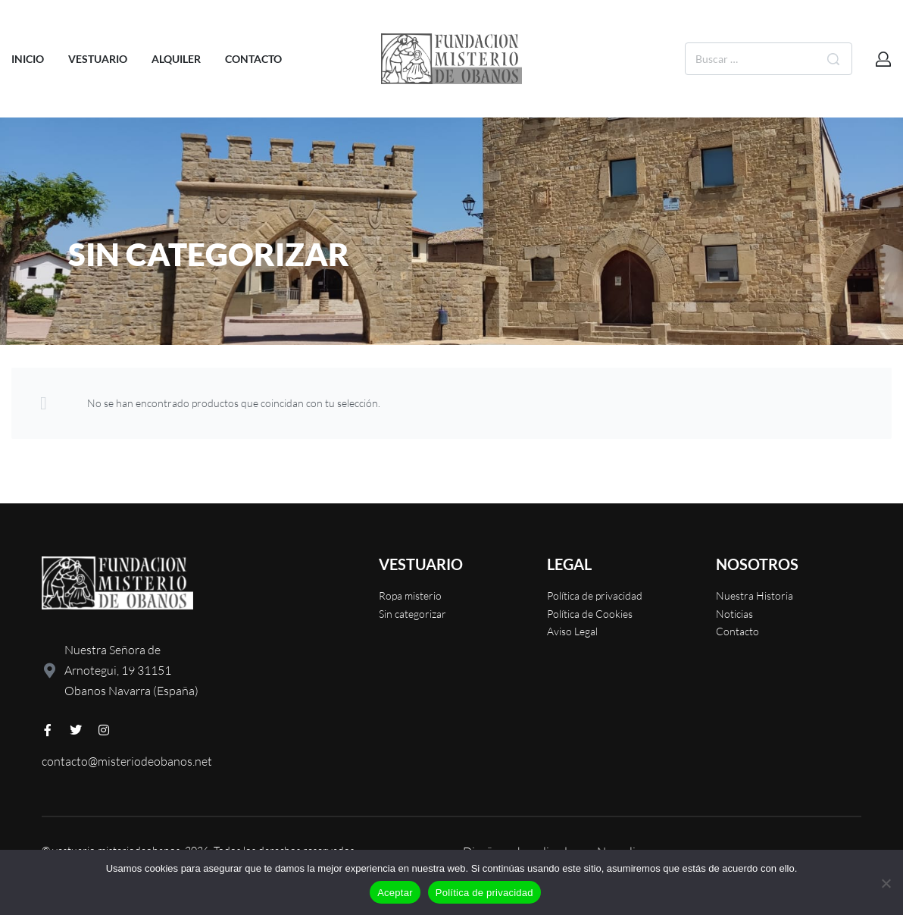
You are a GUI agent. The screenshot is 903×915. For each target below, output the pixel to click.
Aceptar (395, 892)
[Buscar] (833, 58)
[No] (886, 880)
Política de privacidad (484, 892)
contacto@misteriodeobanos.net (127, 761)
